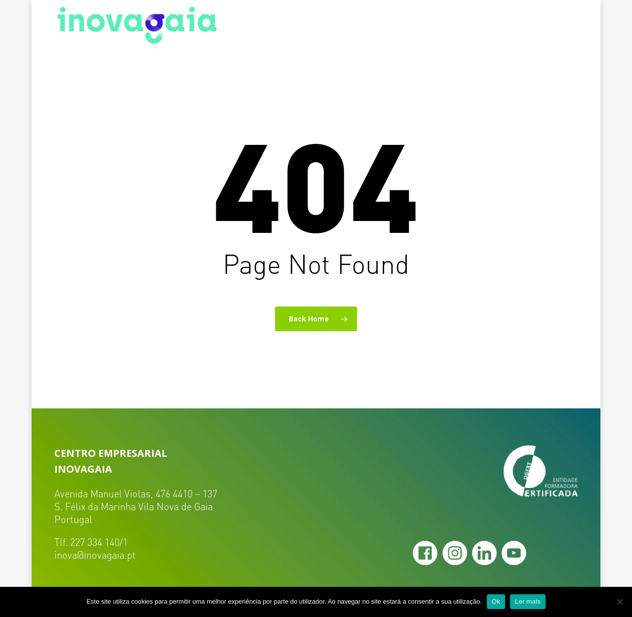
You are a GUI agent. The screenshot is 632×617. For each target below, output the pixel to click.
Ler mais (528, 601)
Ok (496, 601)
